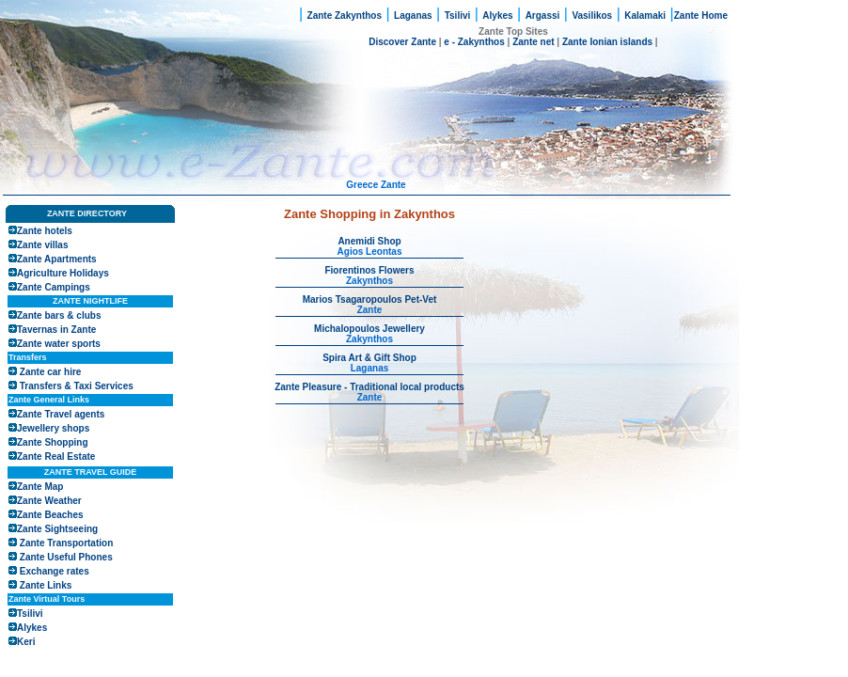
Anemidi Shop (369, 241)
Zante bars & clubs (59, 315)
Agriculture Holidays (63, 273)
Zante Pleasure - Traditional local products (369, 387)
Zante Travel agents (60, 414)
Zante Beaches (50, 515)
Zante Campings (53, 287)
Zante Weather (49, 501)
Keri (26, 642)
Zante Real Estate (56, 456)
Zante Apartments (57, 259)
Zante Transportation (66, 543)
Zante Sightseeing (57, 529)
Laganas (413, 15)
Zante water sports (59, 343)
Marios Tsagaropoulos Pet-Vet (370, 299)
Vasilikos (592, 15)
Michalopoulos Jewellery (369, 328)
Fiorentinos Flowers (369, 270)
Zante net (533, 42)
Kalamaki (645, 15)
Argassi (543, 15)
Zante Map (40, 486)
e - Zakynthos (474, 42)
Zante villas (42, 245)
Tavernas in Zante (56, 329)
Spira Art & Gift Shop (369, 358)
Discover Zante (403, 42)
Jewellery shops (53, 428)
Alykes (497, 15)
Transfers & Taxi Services (76, 386)
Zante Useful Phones (66, 557)
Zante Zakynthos (344, 15)
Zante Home (701, 15)
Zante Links (46, 585)
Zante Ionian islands (607, 42)
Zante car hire (51, 372)
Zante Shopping (52, 442)
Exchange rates (54, 571)
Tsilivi (458, 15)
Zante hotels (44, 231)
